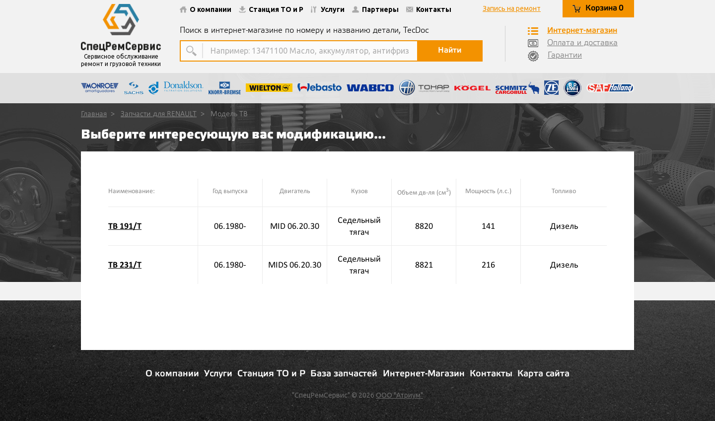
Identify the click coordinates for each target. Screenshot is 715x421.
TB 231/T (125, 264)
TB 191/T (125, 225)
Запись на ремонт (512, 8)
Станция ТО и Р (271, 9)
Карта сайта (543, 374)
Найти (449, 50)
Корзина (598, 8)
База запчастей (343, 374)
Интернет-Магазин (424, 374)
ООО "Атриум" (399, 395)
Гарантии (555, 56)
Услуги (328, 9)
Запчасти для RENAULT (159, 114)
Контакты (428, 9)
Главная (94, 114)
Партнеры (375, 9)
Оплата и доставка (573, 43)
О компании (205, 9)
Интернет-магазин (572, 31)
